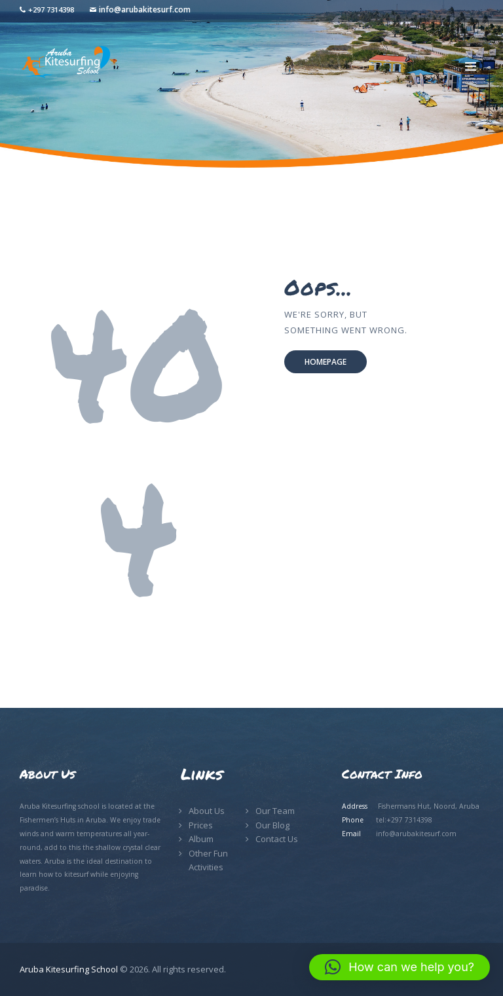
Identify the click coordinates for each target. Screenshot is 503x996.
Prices (201, 825)
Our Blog (272, 825)
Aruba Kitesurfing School (69, 969)
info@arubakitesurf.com (145, 9)
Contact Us (276, 839)
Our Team (275, 811)
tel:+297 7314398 (404, 819)
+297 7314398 (51, 9)
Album (201, 839)
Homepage (325, 361)
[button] (399, 967)
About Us (207, 811)
